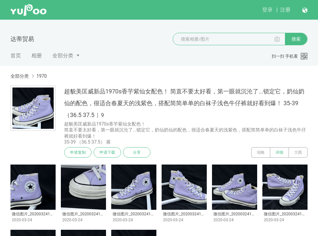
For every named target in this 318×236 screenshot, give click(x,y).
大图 (298, 152)
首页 (15, 55)
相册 (36, 55)
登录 (267, 10)
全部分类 (62, 55)
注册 (285, 10)
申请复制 (78, 152)
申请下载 (107, 152)
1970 (41, 76)
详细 (279, 152)
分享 (137, 152)
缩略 (261, 152)
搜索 (296, 39)
